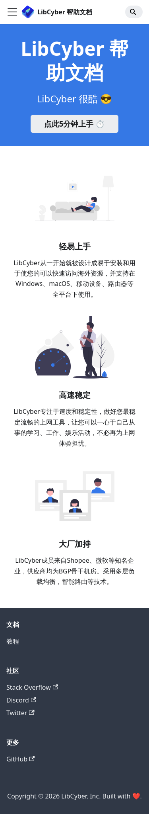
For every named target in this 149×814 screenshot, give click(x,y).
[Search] (134, 12)
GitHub (20, 759)
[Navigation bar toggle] (12, 12)
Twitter (20, 712)
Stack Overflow (32, 687)
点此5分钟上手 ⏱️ (74, 124)
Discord (21, 700)
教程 (12, 641)
